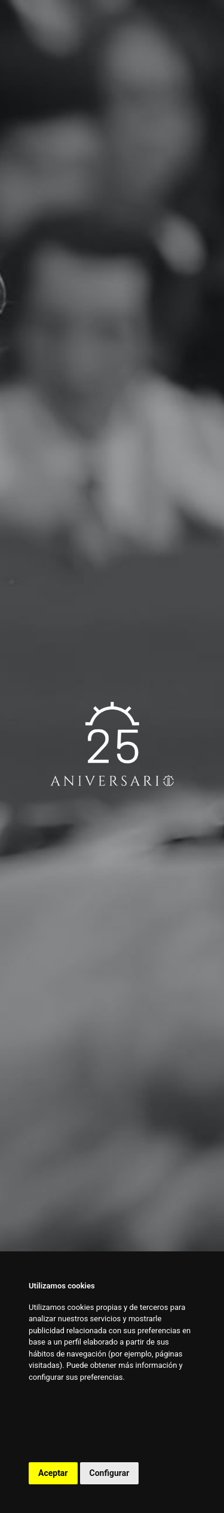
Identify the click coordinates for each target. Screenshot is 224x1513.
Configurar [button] (110, 1473)
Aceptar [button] (53, 1473)
